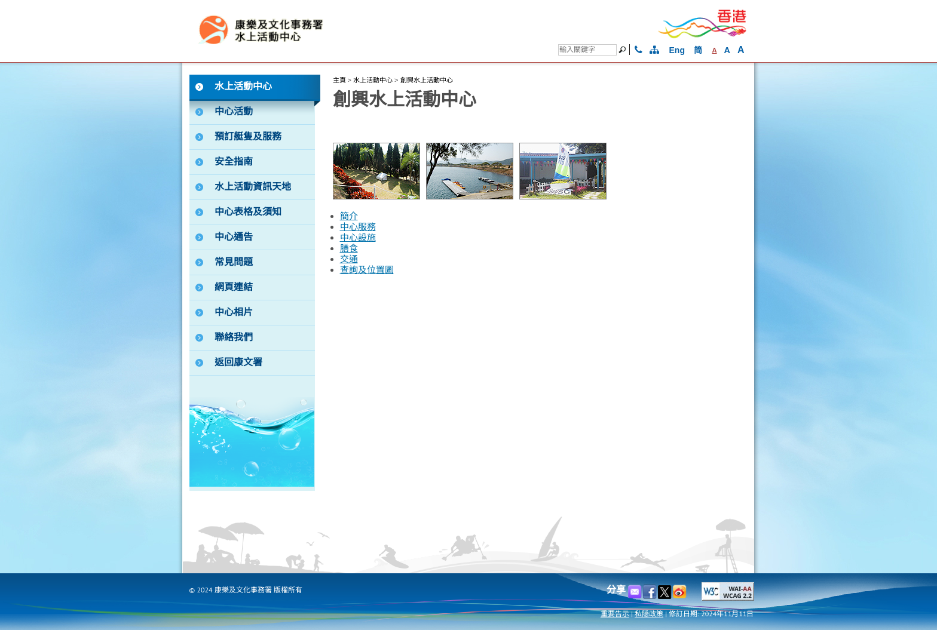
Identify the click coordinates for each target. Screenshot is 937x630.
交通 (349, 259)
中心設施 (358, 237)
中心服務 (358, 227)
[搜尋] (587, 50)
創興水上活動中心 (426, 80)
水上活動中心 (373, 80)
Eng (677, 50)
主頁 (339, 80)
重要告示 (615, 613)
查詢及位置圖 (367, 270)
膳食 (349, 248)
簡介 (349, 216)
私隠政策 (649, 613)
